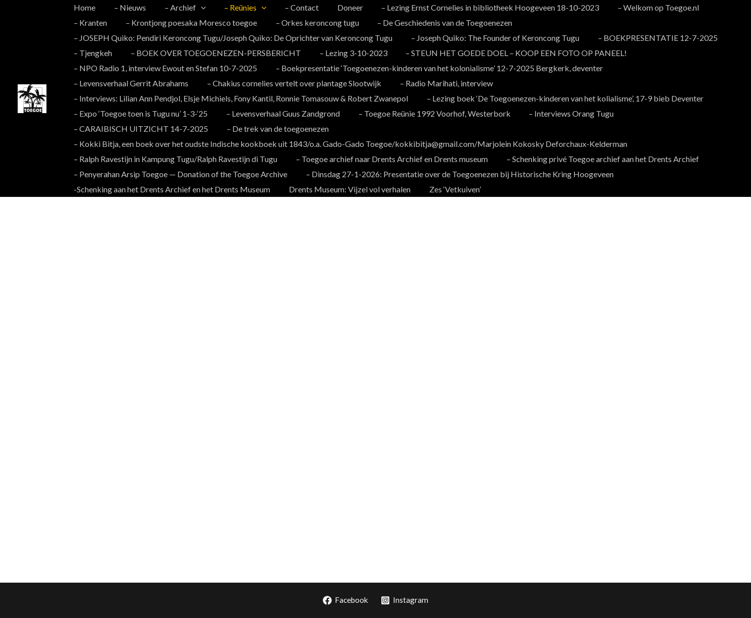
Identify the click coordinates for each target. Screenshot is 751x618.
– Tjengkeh (92, 53)
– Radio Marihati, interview (440, 83)
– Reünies (237, 7)
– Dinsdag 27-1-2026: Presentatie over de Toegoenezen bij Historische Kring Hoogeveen (456, 174)
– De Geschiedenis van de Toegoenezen (436, 22)
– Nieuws (126, 7)
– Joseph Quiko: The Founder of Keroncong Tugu (492, 37)
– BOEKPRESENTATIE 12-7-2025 (652, 37)
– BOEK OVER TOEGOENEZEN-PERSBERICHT (212, 53)
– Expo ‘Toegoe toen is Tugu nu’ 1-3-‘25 (140, 113)
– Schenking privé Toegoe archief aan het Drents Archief (596, 159)
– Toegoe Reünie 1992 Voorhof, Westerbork (429, 113)
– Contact (291, 7)
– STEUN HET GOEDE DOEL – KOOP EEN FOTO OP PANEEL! (508, 53)
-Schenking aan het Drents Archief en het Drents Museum (171, 189)
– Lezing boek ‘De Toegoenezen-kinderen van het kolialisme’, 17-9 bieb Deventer (561, 98)
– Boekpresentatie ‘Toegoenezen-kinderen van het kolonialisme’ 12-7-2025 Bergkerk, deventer (435, 68)
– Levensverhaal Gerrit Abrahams (130, 83)
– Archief (179, 7)
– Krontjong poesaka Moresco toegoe (188, 22)
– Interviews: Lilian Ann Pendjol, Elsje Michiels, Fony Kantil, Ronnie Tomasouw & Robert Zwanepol (240, 98)
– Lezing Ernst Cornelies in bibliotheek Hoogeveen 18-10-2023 (475, 7)
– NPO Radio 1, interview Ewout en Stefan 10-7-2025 (164, 68)
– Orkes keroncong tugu (311, 22)
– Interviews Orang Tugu (563, 113)
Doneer (337, 7)
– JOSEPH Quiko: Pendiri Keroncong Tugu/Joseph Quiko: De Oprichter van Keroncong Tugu (232, 37)
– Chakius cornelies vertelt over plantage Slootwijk (291, 83)
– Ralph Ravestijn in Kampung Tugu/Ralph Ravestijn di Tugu (174, 159)
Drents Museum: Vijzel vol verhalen (346, 189)
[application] (195, 7)
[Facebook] (346, 600)
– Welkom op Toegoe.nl (640, 7)
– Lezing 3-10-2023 (347, 53)
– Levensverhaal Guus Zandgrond (279, 113)
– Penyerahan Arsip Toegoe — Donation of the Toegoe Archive (179, 174)
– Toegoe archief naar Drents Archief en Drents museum (388, 159)
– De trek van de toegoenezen (274, 128)
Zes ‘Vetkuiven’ (449, 189)
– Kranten (89, 22)
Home (83, 7)
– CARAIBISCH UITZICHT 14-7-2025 (140, 128)
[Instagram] (406, 600)
